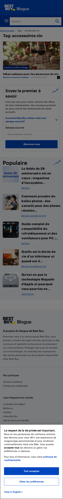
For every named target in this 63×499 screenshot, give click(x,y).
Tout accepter (31, 471)
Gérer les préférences (31, 481)
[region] (31, 461)
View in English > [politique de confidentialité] (13, 491)
